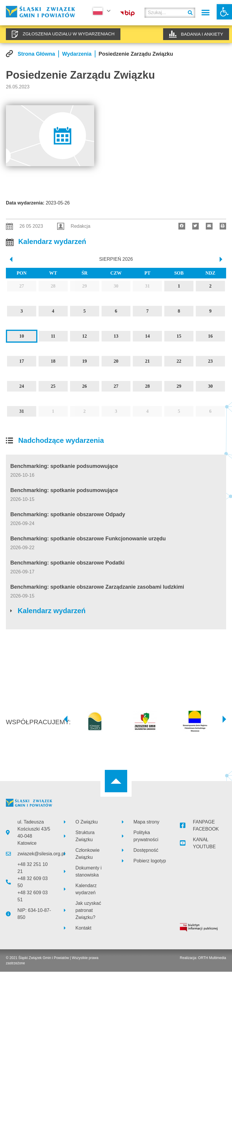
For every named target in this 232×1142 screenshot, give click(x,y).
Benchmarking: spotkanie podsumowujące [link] (64, 466)
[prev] (10, 259)
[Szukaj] (190, 13)
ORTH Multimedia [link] (212, 958)
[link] (224, 11)
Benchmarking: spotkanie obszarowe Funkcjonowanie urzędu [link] (88, 539)
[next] (221, 259)
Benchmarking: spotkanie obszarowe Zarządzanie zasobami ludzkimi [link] (97, 587)
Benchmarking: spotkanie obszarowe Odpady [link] (67, 514)
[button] (205, 12)
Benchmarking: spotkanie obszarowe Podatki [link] (67, 563)
